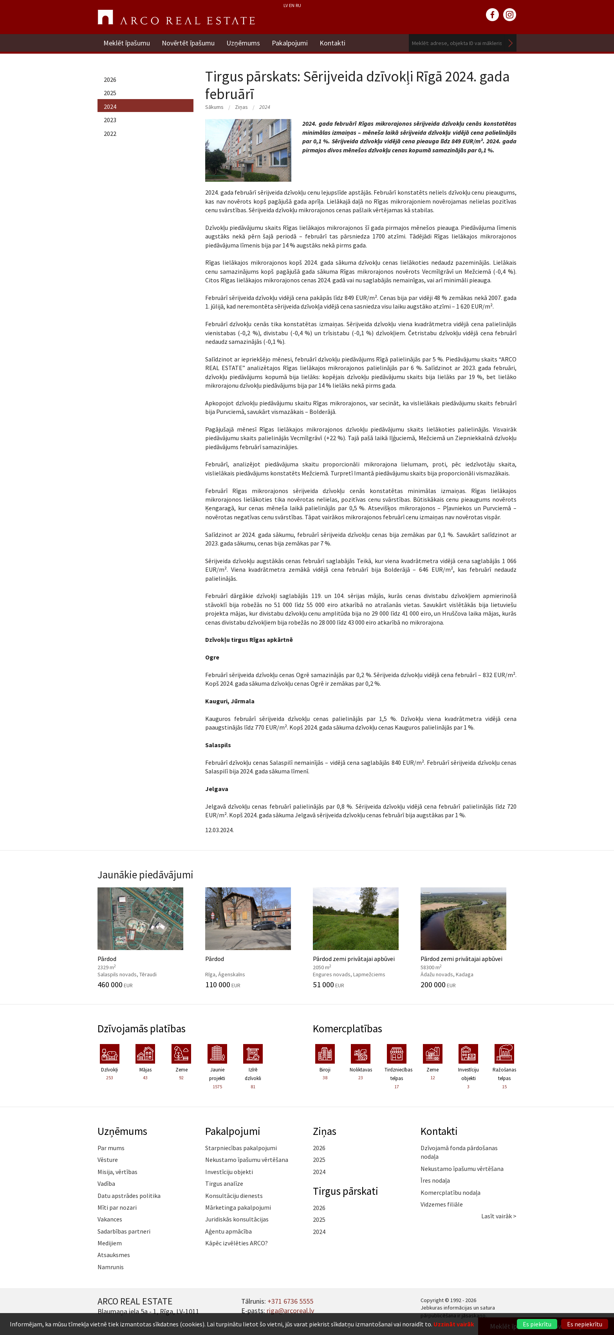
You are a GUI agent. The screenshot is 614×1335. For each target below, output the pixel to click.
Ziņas (241, 106)
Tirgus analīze (224, 1183)
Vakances (110, 1219)
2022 (110, 133)
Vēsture (108, 1159)
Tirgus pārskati (345, 1191)
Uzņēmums (243, 42)
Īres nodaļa (435, 1180)
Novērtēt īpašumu (188, 42)
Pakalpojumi (290, 42)
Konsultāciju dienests (234, 1196)
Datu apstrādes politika (129, 1196)
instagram (509, 15)
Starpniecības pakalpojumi (241, 1148)
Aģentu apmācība (228, 1231)
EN (291, 5)
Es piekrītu (537, 1324)
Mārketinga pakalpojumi (238, 1207)
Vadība (106, 1183)
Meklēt (510, 43)
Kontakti (332, 42)
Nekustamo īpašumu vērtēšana (246, 1159)
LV (286, 5)
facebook (492, 15)
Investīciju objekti (229, 1172)
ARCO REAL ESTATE (176, 17)
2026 (110, 79)
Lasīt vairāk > (498, 1216)
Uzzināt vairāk (453, 1324)
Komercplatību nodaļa (450, 1192)
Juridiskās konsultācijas (237, 1219)
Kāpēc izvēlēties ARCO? (236, 1243)
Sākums (214, 106)
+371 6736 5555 (290, 1301)
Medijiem (110, 1243)
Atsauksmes (114, 1255)
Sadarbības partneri (124, 1231)
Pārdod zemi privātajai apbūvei (361, 937)
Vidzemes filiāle (442, 1204)
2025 (110, 93)
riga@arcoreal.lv (290, 1310)
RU (298, 5)
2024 (110, 106)
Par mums (111, 1148)
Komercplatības (347, 1028)
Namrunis (111, 1267)
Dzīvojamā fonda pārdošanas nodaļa (459, 1152)
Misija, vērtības (117, 1172)
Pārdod (145, 937)
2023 (110, 120)
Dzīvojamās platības (142, 1028)
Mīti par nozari (117, 1207)
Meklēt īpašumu (126, 42)
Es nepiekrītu (584, 1324)
